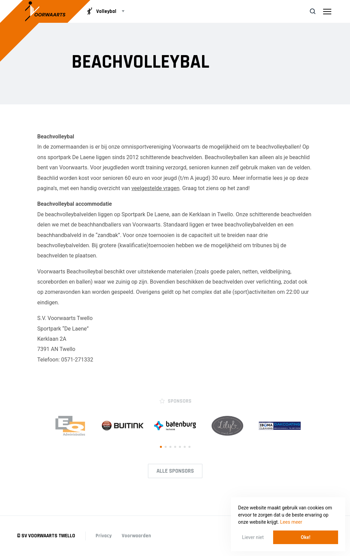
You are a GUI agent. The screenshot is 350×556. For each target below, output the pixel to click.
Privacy (104, 536)
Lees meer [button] (291, 522)
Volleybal (100, 11)
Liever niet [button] (253, 537)
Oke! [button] (305, 537)
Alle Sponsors (175, 471)
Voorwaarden (136, 536)
